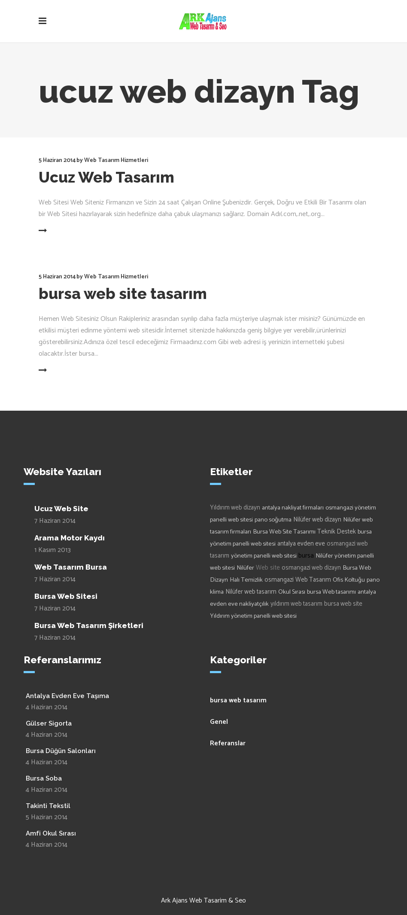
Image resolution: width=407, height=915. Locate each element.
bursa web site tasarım (123, 293)
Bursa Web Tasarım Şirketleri (88, 625)
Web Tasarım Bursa (70, 567)
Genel (219, 722)
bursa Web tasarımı (331, 592)
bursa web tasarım (238, 700)
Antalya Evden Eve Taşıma (67, 696)
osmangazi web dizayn (311, 568)
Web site (268, 567)
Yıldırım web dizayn (235, 508)
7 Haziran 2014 (55, 521)
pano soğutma (273, 520)
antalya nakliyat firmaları (293, 508)
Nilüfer (245, 568)
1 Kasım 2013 (52, 550)
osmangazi (279, 580)
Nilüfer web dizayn (317, 520)
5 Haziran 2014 (57, 160)
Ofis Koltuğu (349, 580)
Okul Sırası (291, 592)
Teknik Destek (336, 532)
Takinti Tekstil (48, 806)
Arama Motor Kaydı (69, 538)
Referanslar (228, 743)
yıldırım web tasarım (296, 604)
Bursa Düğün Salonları (61, 751)
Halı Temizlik (246, 580)
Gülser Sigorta (49, 723)
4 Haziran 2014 (46, 707)
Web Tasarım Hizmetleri (116, 160)
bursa (306, 555)
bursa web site (343, 604)
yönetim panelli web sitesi (264, 556)
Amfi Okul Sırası (51, 833)
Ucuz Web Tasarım (106, 177)
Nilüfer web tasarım (250, 592)
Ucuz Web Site (61, 508)
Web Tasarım (313, 580)
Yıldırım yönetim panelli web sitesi (253, 616)
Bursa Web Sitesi (65, 596)
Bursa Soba (44, 778)
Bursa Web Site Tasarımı (284, 532)
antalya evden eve (301, 544)
